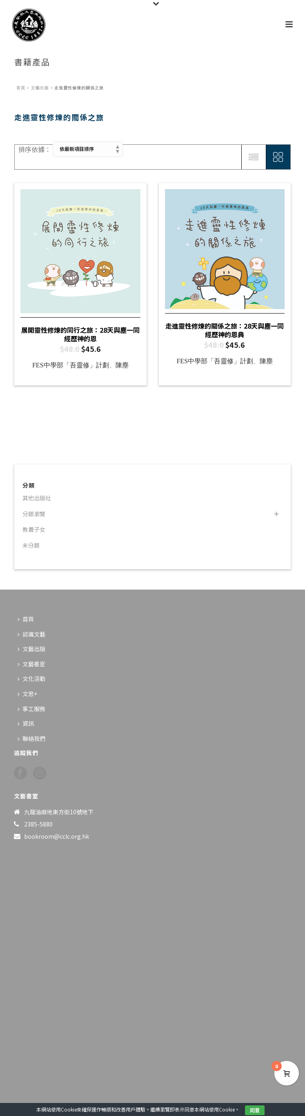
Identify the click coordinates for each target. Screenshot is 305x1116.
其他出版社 (36, 498)
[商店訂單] (88, 149)
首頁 (20, 88)
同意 (255, 1110)
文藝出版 (40, 88)
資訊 (26, 723)
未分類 (31, 545)
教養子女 (33, 529)
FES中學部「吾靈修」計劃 (70, 365)
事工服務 (31, 709)
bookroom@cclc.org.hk (56, 836)
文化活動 (31, 678)
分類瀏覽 (33, 514)
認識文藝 (31, 634)
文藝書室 (31, 664)
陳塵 (122, 365)
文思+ (27, 693)
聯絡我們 (31, 738)
